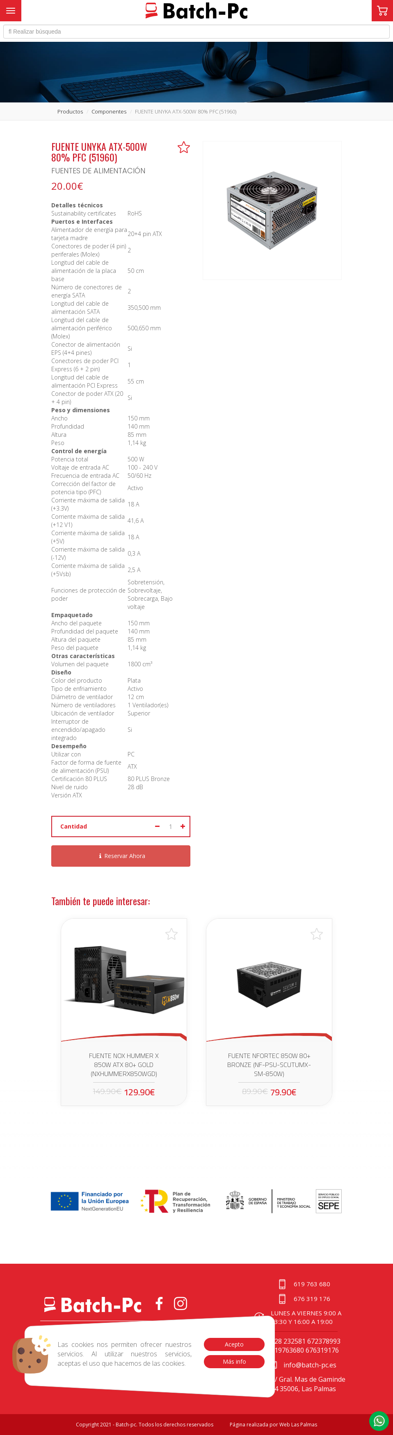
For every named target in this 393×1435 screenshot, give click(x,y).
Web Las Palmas (298, 1424)
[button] (379, 1421)
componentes (108, 111)
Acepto (234, 1344)
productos (70, 111)
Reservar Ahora (121, 856)
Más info (234, 1361)
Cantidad (73, 826)
